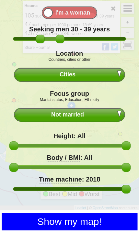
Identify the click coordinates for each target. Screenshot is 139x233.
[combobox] (69, 75)
